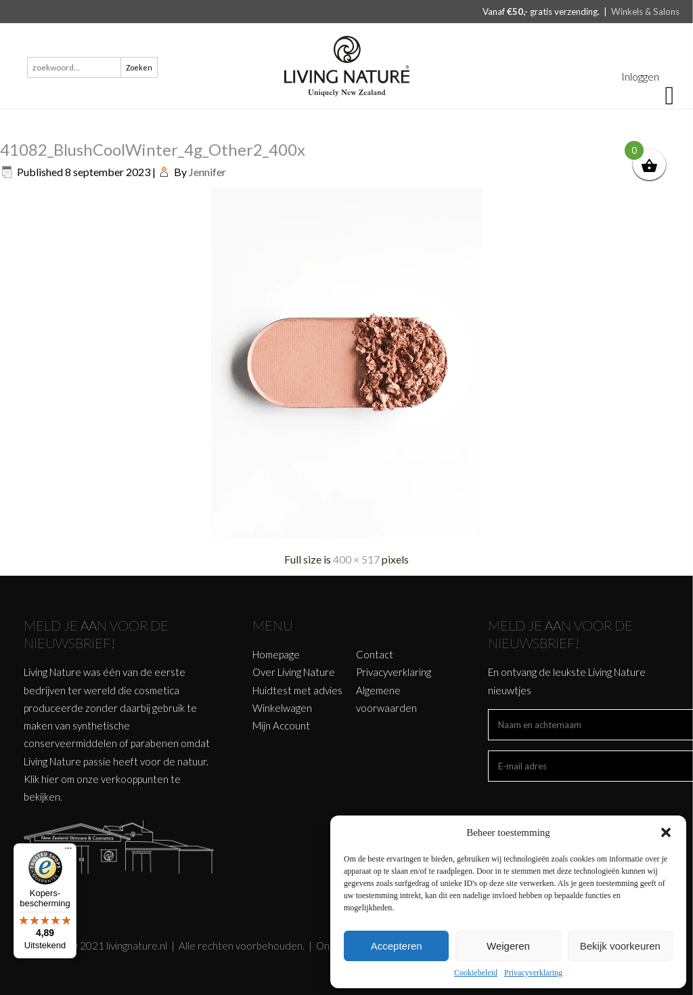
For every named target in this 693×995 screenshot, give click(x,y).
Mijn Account (281, 725)
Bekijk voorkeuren (620, 946)
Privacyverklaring (533, 972)
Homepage (276, 654)
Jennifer (207, 171)
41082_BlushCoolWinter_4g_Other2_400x (152, 149)
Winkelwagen (282, 708)
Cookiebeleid (475, 972)
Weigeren (508, 946)
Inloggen (640, 76)
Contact (374, 654)
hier (50, 779)
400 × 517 (356, 559)
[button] (666, 832)
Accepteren (396, 946)
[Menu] (68, 851)
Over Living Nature (293, 672)
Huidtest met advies (297, 690)
